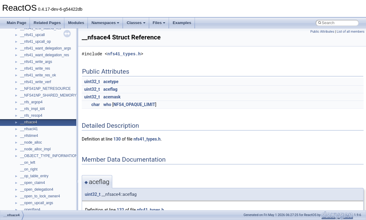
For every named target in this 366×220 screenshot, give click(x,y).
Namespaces (106, 22)
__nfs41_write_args (36, 62)
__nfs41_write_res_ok (38, 75)
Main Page (16, 22)
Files (159, 22)
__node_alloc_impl (35, 149)
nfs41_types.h (124, 54)
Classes (136, 22)
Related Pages (47, 22)
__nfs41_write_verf (35, 82)
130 (117, 139)
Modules (76, 22)
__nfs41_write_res (35, 68)
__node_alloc (31, 142)
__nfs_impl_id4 (32, 109)
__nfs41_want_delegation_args (45, 48)
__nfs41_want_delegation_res (44, 55)
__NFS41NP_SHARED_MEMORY (48, 95)
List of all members (350, 32)
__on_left (27, 162)
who (107, 104)
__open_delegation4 (36, 189)
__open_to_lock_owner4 (40, 196)
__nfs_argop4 (31, 102)
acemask (112, 96)
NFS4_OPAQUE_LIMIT (134, 104)
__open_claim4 (32, 183)
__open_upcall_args (36, 203)
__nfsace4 (28, 122)
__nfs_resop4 (31, 115)
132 (120, 209)
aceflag (110, 89)
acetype (111, 81)
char (95, 104)
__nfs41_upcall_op (35, 41)
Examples (182, 22)
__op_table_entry (34, 176)
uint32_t (92, 81)
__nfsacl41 (29, 129)
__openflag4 (30, 209)
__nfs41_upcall (32, 35)
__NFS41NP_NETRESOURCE (45, 88)
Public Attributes (322, 32)
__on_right (29, 169)
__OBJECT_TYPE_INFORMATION (48, 156)
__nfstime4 (29, 136)
